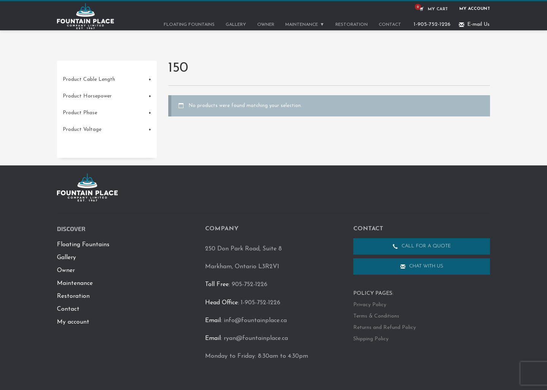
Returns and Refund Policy (384, 327)
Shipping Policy (371, 339)
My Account (474, 9)
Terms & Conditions (376, 316)
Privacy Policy (369, 305)
